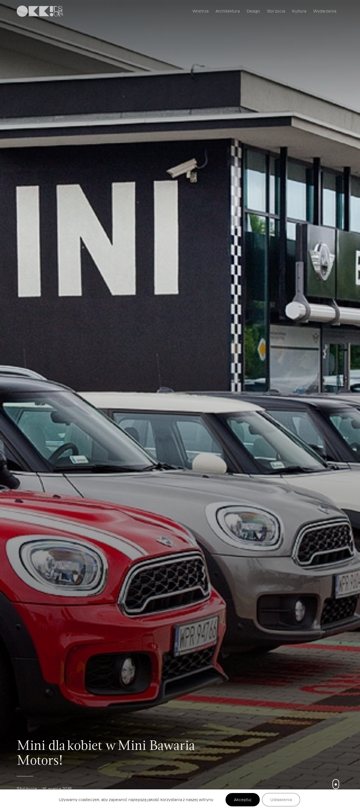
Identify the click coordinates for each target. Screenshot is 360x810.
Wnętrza (200, 11)
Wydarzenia (324, 11)
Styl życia (276, 11)
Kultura (299, 11)
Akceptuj (242, 799)
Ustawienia (281, 799)
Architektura (227, 11)
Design (253, 11)
